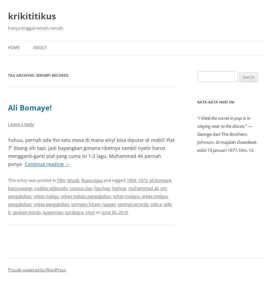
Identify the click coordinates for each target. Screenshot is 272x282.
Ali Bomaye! (30, 107)
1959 (131, 180)
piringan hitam (85, 204)
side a (156, 204)
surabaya (74, 212)
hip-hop (102, 188)
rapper (109, 204)
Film (61, 180)
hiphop (119, 188)
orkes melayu (126, 196)
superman (53, 212)
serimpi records (133, 204)
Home (14, 47)
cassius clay (81, 188)
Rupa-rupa (91, 180)
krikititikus (32, 16)
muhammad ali (143, 188)
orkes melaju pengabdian (86, 196)
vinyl (90, 212)
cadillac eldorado (51, 188)
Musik (73, 180)
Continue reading (47, 164)
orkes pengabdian (51, 204)
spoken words (27, 212)
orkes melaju (46, 196)
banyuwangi (20, 188)
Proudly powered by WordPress (37, 270)
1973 (142, 180)
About (40, 47)
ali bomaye (160, 180)
